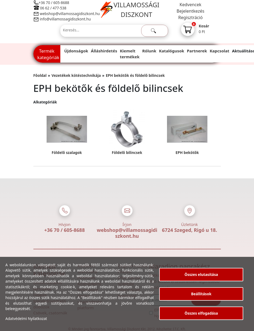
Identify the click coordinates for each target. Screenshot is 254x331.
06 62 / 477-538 (53, 7)
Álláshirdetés (104, 50)
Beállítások (201, 293)
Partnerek (197, 50)
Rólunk (149, 50)
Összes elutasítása (201, 274)
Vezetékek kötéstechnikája (76, 75)
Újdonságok (76, 50)
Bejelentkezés (190, 11)
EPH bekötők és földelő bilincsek (135, 75)
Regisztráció (190, 17)
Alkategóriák (45, 102)
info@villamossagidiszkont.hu (65, 18)
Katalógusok (171, 50)
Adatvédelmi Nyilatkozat (26, 318)
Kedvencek (190, 5)
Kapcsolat (219, 50)
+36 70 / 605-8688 (54, 2)
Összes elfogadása (201, 313)
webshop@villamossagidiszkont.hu (69, 13)
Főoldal (40, 75)
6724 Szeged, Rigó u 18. (189, 230)
